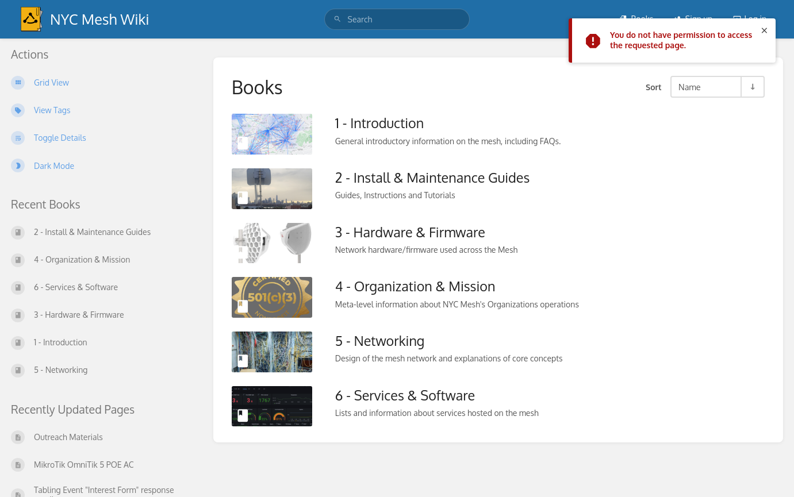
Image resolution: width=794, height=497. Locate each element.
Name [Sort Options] (689, 87)
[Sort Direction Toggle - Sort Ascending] (752, 87)
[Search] (337, 19)
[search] (397, 19)
